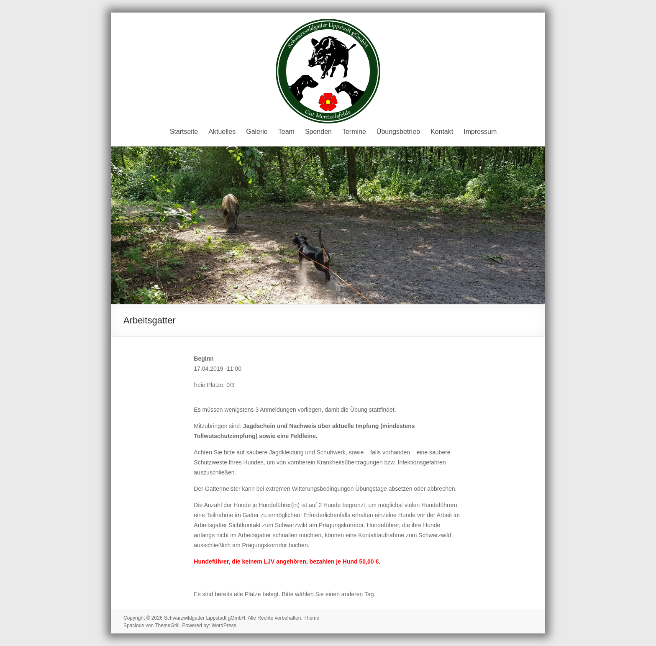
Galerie (257, 131)
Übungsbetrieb (398, 131)
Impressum (480, 131)
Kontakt (441, 131)
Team (286, 131)
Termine (354, 131)
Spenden (318, 131)
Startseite (184, 131)
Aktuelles (222, 131)
